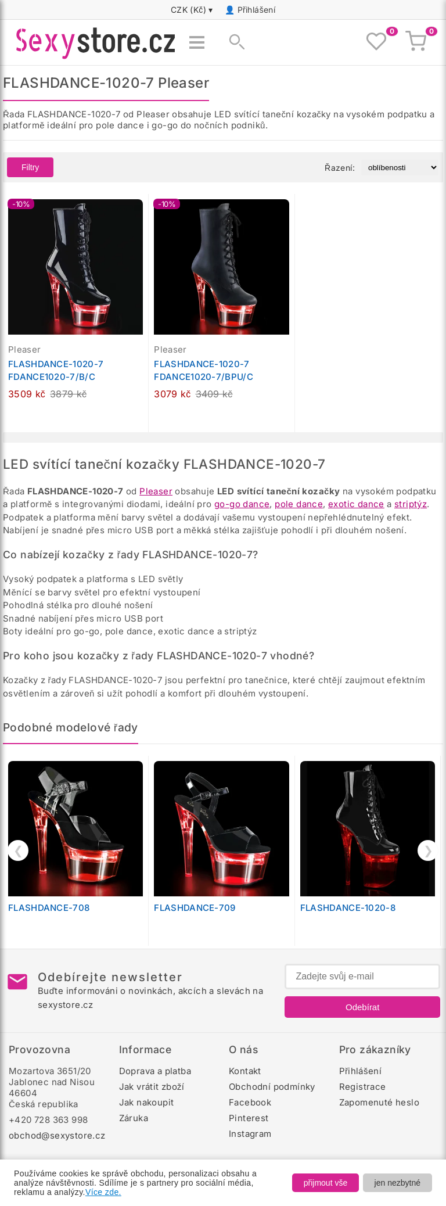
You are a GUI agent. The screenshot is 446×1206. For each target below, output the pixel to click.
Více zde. (103, 1192)
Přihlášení (257, 10)
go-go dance (241, 503)
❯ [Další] (428, 850)
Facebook (250, 1102)
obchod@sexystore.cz (57, 1135)
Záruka (133, 1118)
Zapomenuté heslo (379, 1102)
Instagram (250, 1133)
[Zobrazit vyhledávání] (233, 42)
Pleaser (155, 491)
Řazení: (340, 168)
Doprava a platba (155, 1070)
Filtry (30, 167)
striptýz (410, 503)
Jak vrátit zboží (152, 1086)
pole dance (299, 503)
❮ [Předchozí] (18, 850)
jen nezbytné (397, 1182)
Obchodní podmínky (272, 1086)
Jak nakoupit (146, 1102)
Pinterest (249, 1118)
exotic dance (356, 503)
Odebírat (362, 1007)
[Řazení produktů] (400, 167)
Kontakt (245, 1070)
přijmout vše (325, 1182)
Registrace (362, 1086)
